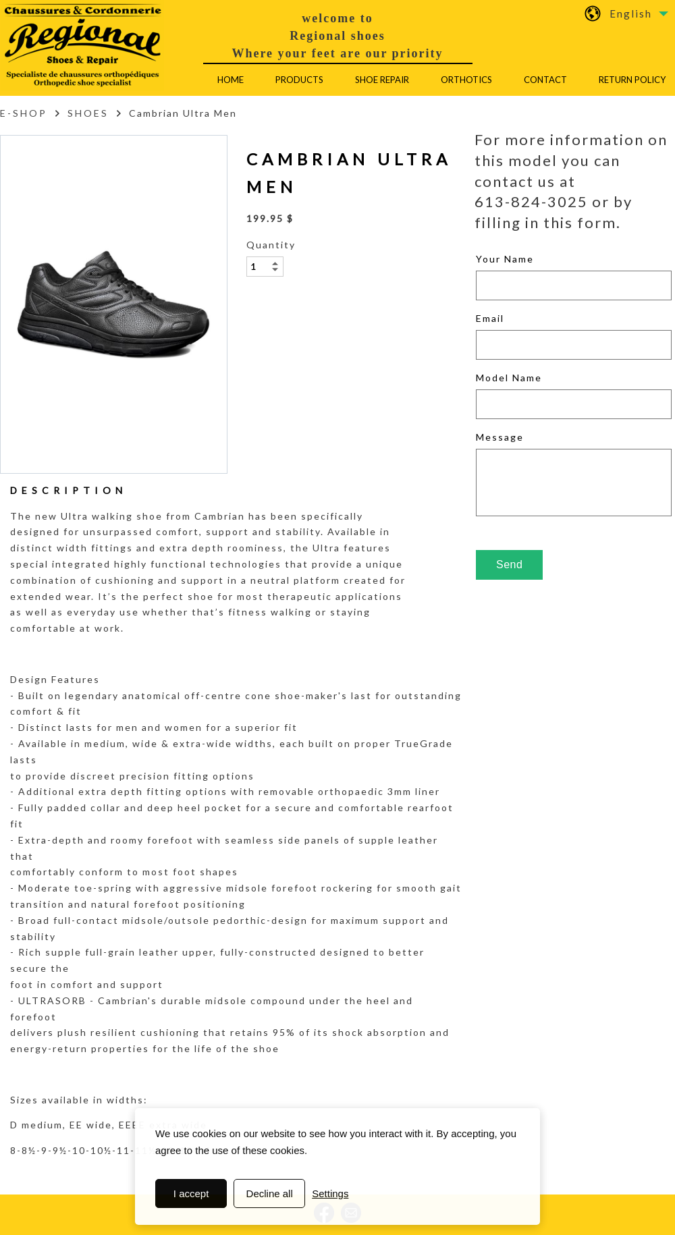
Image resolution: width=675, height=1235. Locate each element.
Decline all (269, 1193)
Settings (330, 1193)
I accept (191, 1193)
